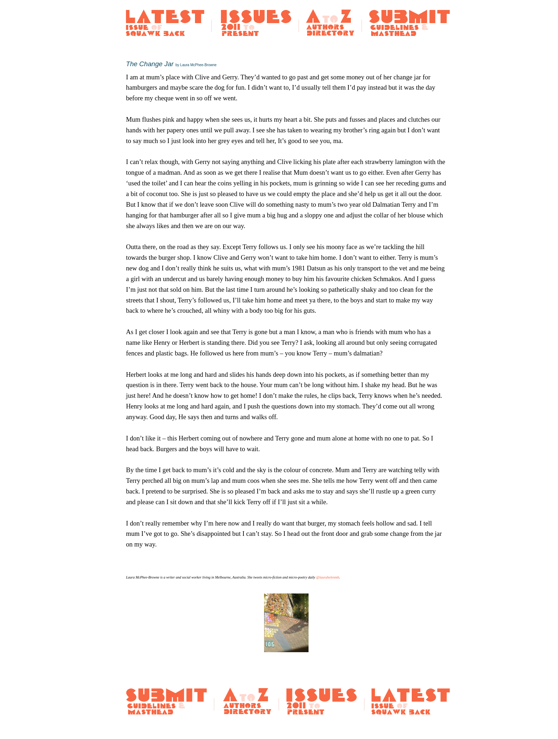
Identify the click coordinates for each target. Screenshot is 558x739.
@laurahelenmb (327, 577)
